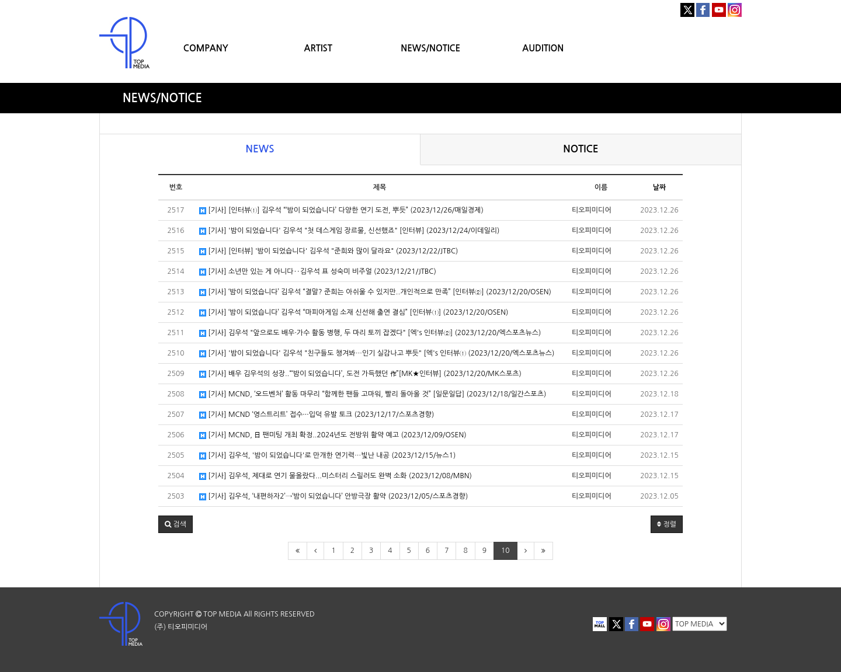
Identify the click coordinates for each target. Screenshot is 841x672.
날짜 (659, 187)
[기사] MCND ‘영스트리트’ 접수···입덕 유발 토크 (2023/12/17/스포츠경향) (316, 415)
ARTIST (318, 48)
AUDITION (543, 48)
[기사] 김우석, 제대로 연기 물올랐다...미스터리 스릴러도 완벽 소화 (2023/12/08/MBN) (335, 476)
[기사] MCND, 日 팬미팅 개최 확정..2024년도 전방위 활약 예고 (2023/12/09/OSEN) (333, 435)
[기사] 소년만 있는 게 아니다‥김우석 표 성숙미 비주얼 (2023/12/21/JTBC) (317, 272)
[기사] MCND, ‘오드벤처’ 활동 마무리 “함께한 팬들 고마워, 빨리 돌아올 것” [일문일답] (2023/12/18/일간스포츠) (372, 394)
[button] (175, 524)
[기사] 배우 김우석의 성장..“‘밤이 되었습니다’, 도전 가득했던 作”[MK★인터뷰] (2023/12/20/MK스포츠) (360, 374)
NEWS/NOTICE (430, 48)
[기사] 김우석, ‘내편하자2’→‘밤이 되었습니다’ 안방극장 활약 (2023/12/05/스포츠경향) (333, 496)
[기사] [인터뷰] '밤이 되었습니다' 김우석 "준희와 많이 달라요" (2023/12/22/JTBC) (328, 251)
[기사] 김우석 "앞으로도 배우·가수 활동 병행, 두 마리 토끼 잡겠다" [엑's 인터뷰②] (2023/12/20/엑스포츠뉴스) (370, 333)
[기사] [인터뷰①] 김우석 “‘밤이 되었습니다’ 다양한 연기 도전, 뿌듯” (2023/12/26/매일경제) (341, 210)
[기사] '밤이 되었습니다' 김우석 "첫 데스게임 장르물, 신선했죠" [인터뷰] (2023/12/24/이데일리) (349, 231)
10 (505, 550)
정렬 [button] (666, 524)
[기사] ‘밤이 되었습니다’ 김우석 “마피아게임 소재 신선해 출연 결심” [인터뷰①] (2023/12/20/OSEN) (353, 312)
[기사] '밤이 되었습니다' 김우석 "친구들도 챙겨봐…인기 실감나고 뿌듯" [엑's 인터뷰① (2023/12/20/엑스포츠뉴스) (376, 353)
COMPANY (205, 48)
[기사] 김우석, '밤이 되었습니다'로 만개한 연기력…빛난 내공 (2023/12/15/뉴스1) (327, 455)
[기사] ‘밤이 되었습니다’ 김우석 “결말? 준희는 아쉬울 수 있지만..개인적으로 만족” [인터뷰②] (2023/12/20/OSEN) (375, 292)
